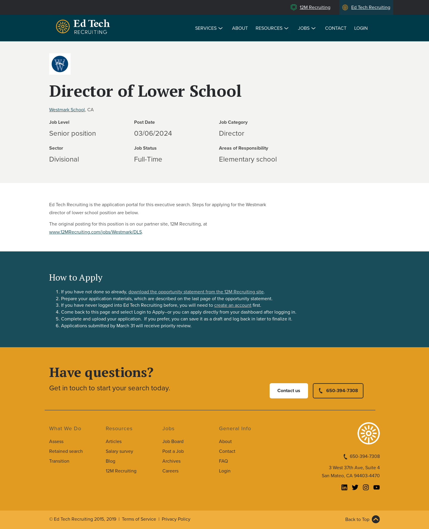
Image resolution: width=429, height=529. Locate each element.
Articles (114, 442)
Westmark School (67, 110)
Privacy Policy (176, 519)
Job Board (173, 442)
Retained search (66, 451)
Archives (171, 461)
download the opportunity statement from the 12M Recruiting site (196, 292)
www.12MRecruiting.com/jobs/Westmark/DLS (95, 232)
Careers (170, 471)
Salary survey (119, 451)
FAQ (223, 461)
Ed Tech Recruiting (370, 7)
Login (361, 28)
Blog (110, 461)
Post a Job (173, 451)
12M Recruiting (315, 7)
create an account (232, 305)
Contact (335, 28)
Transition (59, 461)
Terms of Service (139, 519)
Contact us (288, 391)
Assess (56, 442)
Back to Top (357, 519)
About (240, 28)
